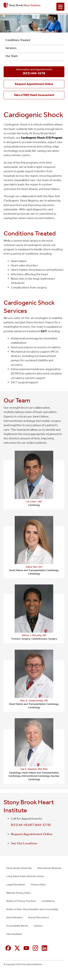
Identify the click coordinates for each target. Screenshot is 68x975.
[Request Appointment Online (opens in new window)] (34, 84)
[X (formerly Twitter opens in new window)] (17, 948)
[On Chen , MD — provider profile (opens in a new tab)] (34, 475)
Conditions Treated (17, 40)
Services (11, 48)
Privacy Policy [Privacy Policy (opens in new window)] (38, 884)
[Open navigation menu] (60, 7)
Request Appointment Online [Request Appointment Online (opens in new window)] (31, 834)
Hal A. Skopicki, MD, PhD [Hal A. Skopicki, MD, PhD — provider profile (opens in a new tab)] (34, 769)
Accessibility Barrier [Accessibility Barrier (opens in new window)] (17, 925)
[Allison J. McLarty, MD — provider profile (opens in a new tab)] (34, 608)
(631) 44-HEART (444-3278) (31, 825)
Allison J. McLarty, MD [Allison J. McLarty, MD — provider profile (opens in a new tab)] (34, 635)
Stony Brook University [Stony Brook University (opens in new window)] (19, 868)
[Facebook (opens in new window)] (8, 948)
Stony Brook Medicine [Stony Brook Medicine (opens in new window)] (49, 868)
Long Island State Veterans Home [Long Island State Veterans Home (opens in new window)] (25, 876)
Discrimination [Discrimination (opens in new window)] (14, 917)
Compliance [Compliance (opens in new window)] (48, 901)
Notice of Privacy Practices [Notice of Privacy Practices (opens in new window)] (21, 901)
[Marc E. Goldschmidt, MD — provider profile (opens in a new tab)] (34, 674)
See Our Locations (24, 843)
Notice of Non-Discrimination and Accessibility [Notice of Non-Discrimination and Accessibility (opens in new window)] (32, 909)
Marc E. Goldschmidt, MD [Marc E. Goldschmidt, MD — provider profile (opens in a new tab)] (34, 700)
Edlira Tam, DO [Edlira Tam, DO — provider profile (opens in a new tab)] (34, 566)
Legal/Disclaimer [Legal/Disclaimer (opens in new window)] (15, 884)
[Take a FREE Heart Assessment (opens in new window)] (34, 95)
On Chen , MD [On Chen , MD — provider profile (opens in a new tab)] (34, 501)
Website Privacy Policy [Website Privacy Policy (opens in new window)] (18, 892)
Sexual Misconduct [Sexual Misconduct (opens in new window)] (38, 917)
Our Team (11, 56)
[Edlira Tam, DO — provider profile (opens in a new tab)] (34, 540)
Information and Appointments (34, 72)
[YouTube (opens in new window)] (26, 948)
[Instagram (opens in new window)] (35, 948)
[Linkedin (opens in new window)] (44, 948)
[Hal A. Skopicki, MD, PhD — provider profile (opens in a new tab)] (34, 742)
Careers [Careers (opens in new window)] (38, 925)
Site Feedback (14, 934)
